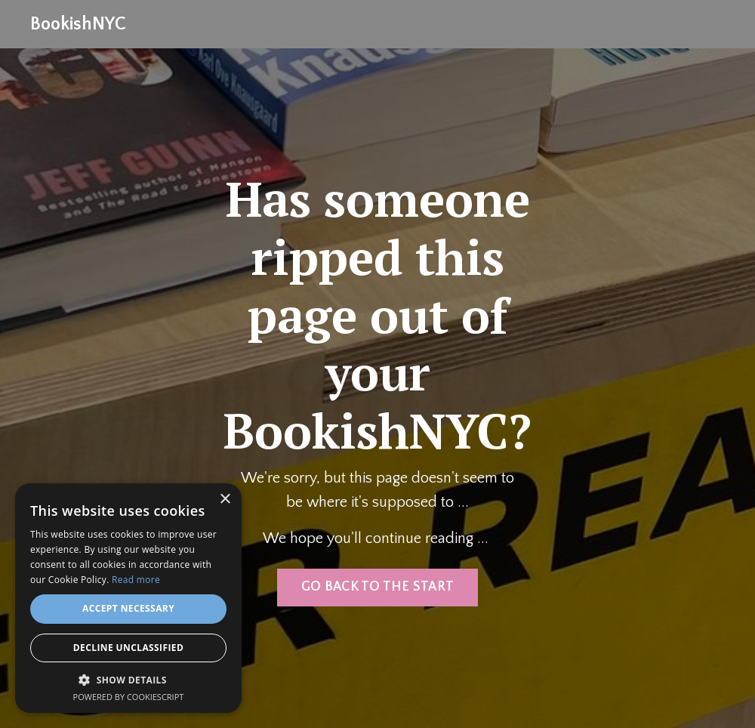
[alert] (128, 598)
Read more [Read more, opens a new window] (136, 579)
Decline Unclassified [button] (128, 647)
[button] (128, 679)
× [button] (224, 499)
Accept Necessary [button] (128, 608)
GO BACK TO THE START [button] (377, 586)
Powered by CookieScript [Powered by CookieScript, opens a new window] (128, 696)
